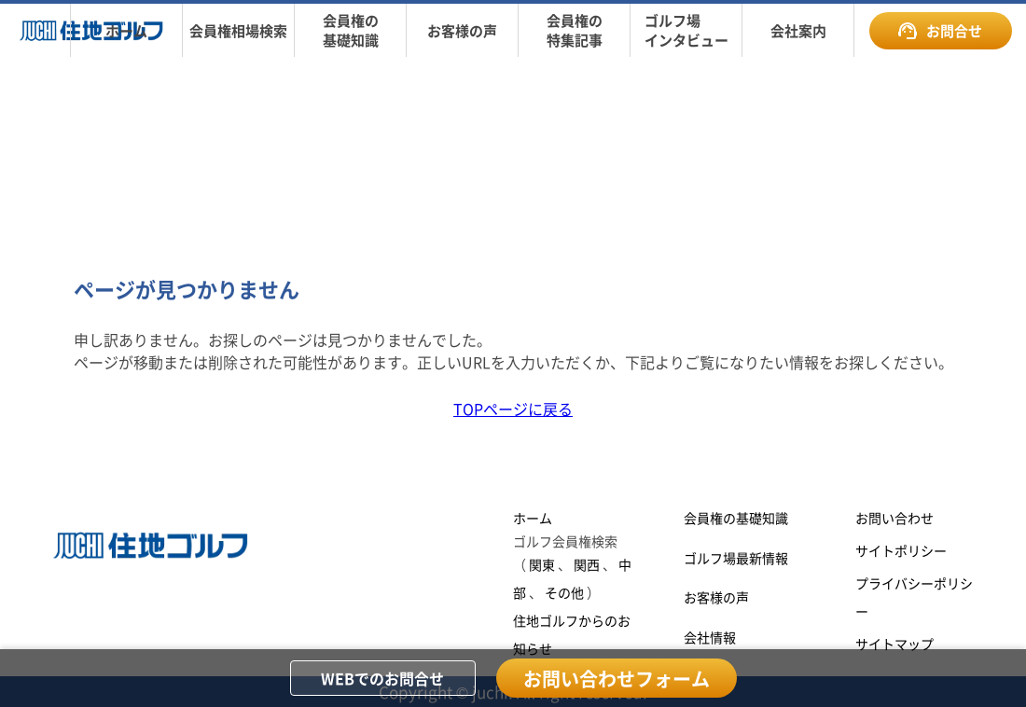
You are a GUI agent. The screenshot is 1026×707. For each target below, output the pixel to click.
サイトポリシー (901, 550)
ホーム (532, 517)
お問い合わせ (894, 517)
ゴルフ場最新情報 (736, 557)
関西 (587, 564)
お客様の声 (716, 597)
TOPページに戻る (513, 408)
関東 (542, 564)
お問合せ (940, 30)
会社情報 (710, 637)
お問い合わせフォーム (616, 678)
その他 (564, 592)
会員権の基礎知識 (736, 517)
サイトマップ (894, 643)
